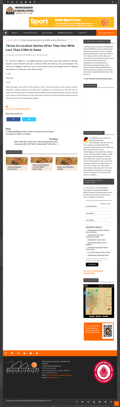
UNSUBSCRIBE (89, 273)
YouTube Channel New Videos (99, 252)
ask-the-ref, (43, 55)
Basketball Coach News (96, 240)
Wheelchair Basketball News (98, 255)
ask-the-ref (16, 40)
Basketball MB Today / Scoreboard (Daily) (95, 236)
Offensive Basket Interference (14, 160)
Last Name (90, 220)
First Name (90, 213)
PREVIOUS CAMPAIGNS (92, 271)
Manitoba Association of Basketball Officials (19, 401)
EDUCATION (47, 33)
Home (9, 40)
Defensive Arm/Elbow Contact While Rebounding (40, 159)
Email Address (92, 206)
